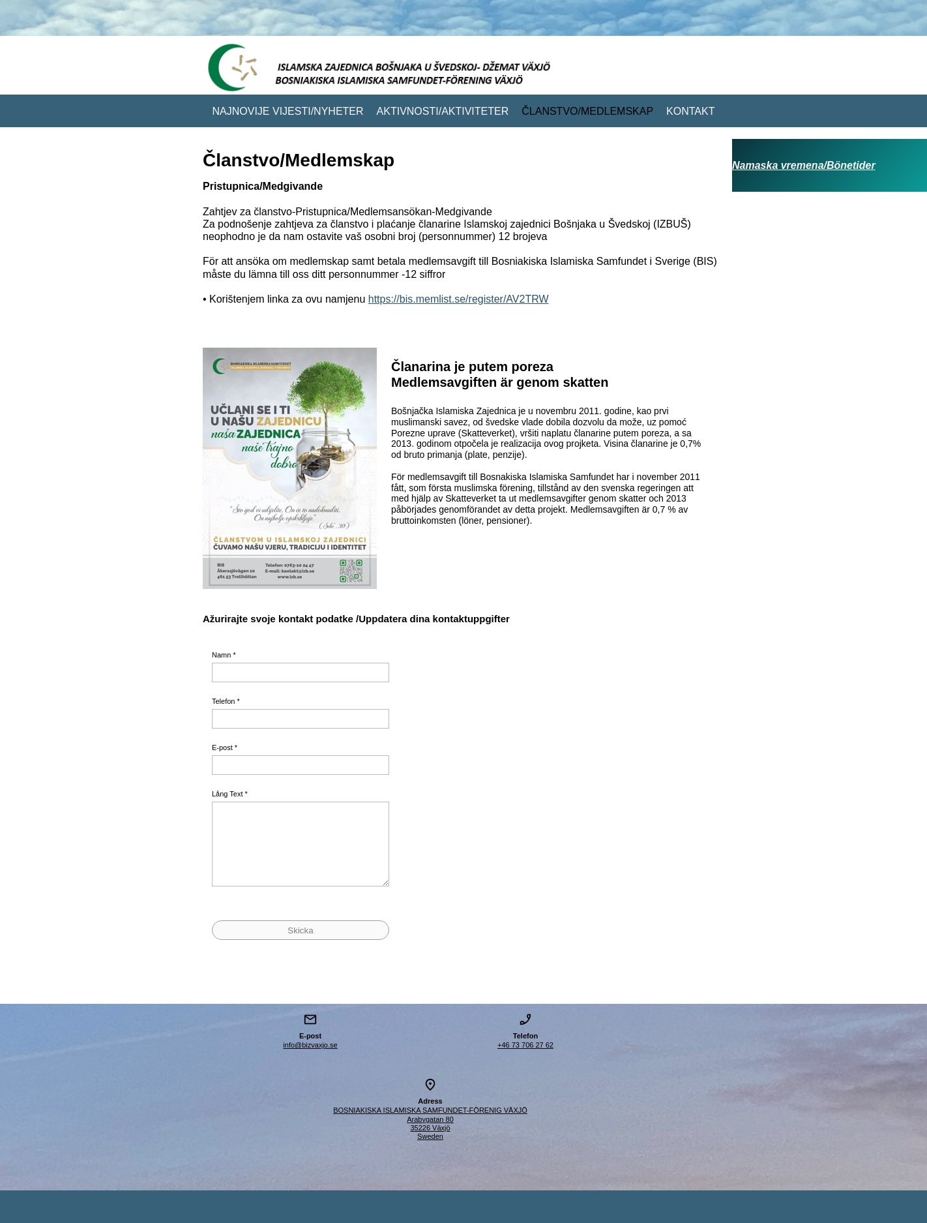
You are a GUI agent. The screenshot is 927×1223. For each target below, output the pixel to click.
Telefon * (226, 701)
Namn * (224, 655)
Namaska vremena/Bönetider (804, 165)
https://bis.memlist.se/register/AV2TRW (458, 299)
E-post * (224, 747)
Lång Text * (230, 794)
